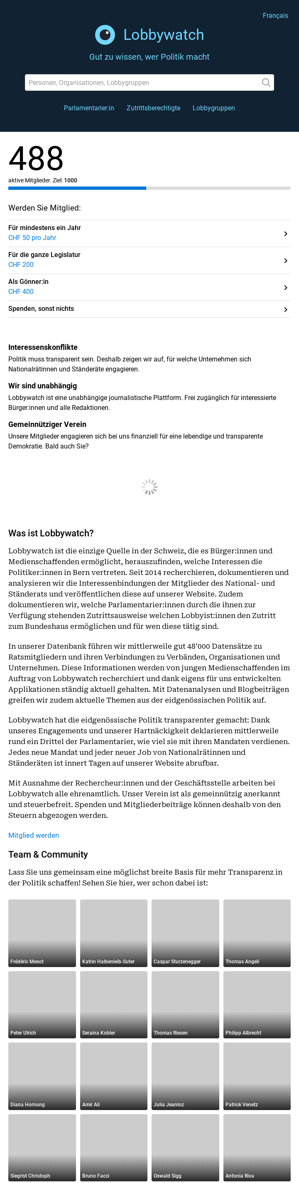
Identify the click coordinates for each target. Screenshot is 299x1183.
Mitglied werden (33, 835)
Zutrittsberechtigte (153, 108)
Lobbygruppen (214, 108)
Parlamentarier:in (89, 108)
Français (275, 15)
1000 (70, 180)
